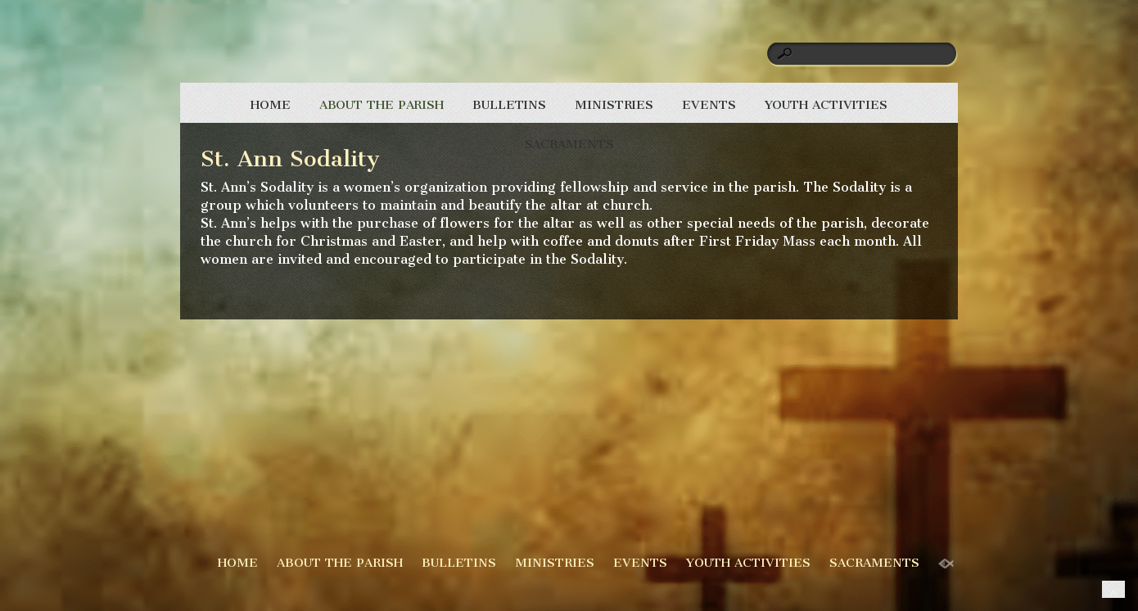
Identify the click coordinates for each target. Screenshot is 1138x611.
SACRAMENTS (569, 144)
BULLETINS (509, 104)
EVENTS (708, 104)
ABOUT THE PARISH (381, 104)
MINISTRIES (614, 104)
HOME (271, 104)
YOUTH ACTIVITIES (826, 104)
